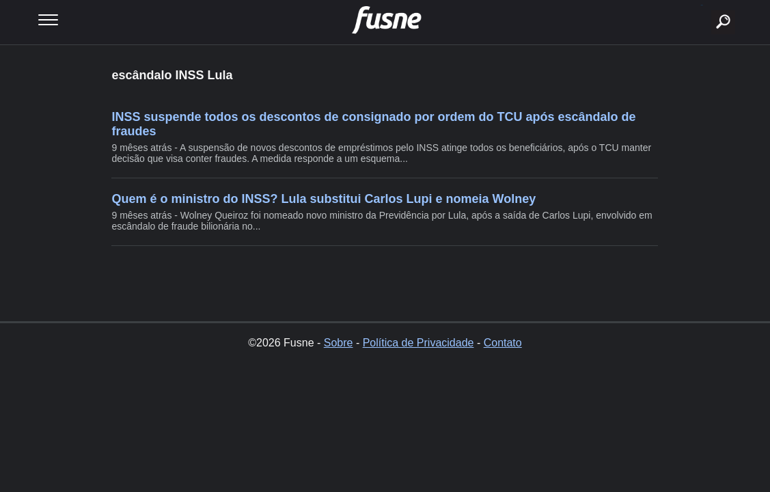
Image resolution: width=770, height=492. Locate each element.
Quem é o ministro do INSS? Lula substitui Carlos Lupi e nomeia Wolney (323, 199)
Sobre (338, 342)
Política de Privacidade (418, 342)
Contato (503, 342)
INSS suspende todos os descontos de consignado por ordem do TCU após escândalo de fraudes (373, 124)
